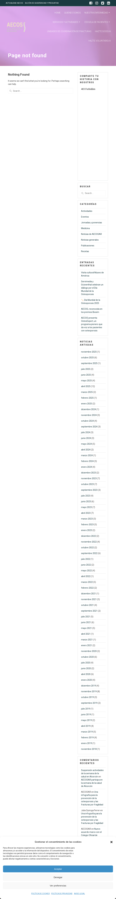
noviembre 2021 (89, 599)
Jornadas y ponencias (91, 222)
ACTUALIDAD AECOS (14, 3)
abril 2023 (85, 513)
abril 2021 (85, 634)
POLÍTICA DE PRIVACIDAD (61, 893)
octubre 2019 (87, 697)
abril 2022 (85, 576)
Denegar (58, 877)
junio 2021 (86, 622)
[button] (111, 842)
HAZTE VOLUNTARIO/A (100, 41)
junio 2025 (86, 375)
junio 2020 (86, 668)
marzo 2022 (87, 582)
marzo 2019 (87, 732)
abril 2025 (85, 386)
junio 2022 (86, 565)
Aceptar (58, 869)
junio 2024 (86, 438)
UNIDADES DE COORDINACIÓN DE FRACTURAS (69, 31)
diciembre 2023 (88, 472)
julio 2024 (85, 432)
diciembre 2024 (88, 409)
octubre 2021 (87, 605)
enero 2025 (86, 403)
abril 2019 (85, 726)
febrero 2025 (87, 398)
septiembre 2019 (89, 703)
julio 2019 (85, 709)
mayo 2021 (86, 628)
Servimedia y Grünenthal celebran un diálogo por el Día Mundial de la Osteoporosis (92, 287)
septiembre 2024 (89, 426)
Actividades (86, 211)
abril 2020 (85, 674)
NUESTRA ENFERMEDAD (96, 13)
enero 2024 (86, 467)
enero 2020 (86, 680)
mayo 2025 (86, 380)
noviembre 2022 (89, 542)
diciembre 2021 (88, 593)
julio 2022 (85, 559)
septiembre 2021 (89, 611)
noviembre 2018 (89, 749)
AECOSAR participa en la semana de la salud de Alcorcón (92, 783)
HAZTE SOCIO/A (103, 31)
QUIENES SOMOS (72, 13)
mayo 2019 (86, 720)
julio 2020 (85, 662)
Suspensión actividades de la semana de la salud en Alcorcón (92, 773)
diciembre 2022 (88, 536)
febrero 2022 (87, 588)
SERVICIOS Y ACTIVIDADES (65, 22)
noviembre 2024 (89, 415)
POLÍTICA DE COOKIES (40, 893)
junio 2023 (86, 501)
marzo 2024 (87, 455)
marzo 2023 (87, 519)
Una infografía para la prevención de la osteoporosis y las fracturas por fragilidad (92, 798)
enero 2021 (86, 645)
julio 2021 (85, 616)
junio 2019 (86, 714)
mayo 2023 (86, 507)
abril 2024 (85, 449)
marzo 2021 (87, 639)
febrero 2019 (87, 737)
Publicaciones (87, 245)
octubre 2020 (87, 657)
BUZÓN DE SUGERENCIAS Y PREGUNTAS (42, 3)
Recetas (85, 251)
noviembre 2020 (89, 651)
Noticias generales (90, 240)
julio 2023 (85, 495)
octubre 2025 (87, 357)
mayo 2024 (86, 444)
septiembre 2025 (89, 363)
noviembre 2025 (89, 352)
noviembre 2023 (89, 478)
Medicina (85, 228)
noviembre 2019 (89, 691)
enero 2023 (86, 530)
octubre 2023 (87, 484)
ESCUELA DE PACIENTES (96, 22)
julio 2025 (85, 369)
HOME (58, 13)
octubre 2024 (87, 421)
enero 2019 (86, 743)
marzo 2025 (87, 392)
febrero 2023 (87, 524)
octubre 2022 (87, 547)
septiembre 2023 (89, 490)
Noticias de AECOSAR (91, 234)
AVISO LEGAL (79, 893)
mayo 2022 (86, 570)
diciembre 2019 (88, 685)
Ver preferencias (58, 885)
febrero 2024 (87, 461)
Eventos (85, 217)
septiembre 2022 (89, 553)
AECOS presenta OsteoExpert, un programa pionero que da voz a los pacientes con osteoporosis (91, 324)
